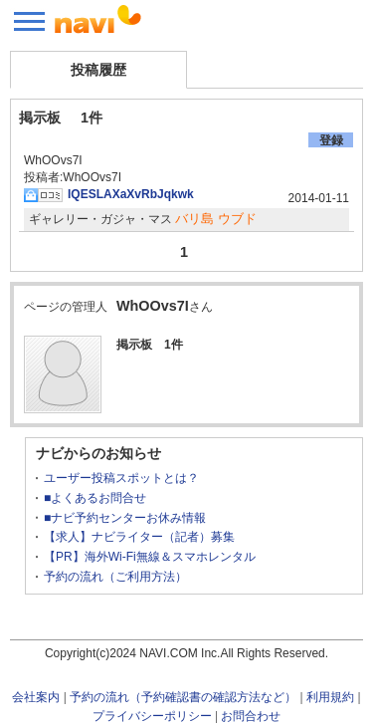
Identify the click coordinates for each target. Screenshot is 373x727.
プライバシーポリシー (152, 716)
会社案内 (36, 697)
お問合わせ (250, 716)
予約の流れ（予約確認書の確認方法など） (183, 697)
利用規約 (330, 697)
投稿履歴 (98, 70)
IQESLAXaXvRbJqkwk (131, 194)
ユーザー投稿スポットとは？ (121, 478)
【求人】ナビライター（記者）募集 (139, 537)
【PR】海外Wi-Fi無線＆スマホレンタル (150, 557)
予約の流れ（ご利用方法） (115, 577)
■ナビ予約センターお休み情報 (125, 518)
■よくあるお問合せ (95, 498)
